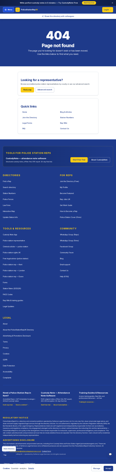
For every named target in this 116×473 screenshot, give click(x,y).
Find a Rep (7, 181)
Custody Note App (10, 235)
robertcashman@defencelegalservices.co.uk (25, 451)
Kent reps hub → (8, 405)
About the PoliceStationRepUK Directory (18, 330)
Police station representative (14, 241)
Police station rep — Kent (12, 264)
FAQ (23, 128)
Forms (5, 282)
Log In (107, 9)
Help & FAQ (64, 276)
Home (24, 112)
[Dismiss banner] (112, 3)
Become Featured (67, 193)
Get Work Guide (66, 205)
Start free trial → (46, 405)
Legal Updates (8, 306)
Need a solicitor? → (22, 405)
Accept (108, 468)
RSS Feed (16, 464)
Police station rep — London (14, 270)
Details (31, 468)
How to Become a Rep (68, 211)
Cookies (6, 354)
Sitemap (7, 464)
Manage (96, 468)
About (5, 324)
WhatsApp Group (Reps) (69, 235)
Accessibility (7, 372)
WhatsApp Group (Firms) (69, 241)
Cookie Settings (29, 464)
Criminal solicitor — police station (15, 247)
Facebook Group (66, 247)
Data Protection (9, 366)
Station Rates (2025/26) (12, 288)
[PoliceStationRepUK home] (26, 10)
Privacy (6, 348)
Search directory (9, 187)
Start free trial (89, 3)
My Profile (64, 187)
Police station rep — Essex (13, 276)
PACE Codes (8, 294)
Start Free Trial (79, 160)
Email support (65, 264)
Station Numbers (67, 117)
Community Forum (67, 253)
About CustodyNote (99, 160)
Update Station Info (10, 217)
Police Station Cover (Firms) (70, 217)
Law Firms (6, 205)
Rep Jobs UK (65, 199)
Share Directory (8, 449)
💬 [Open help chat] (110, 454)
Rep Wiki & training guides (13, 300)
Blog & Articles (66, 112)
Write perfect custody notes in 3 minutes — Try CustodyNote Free (49, 3)
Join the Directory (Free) (69, 181)
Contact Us (64, 128)
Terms (5, 342)
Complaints (7, 378)
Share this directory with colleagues (58, 16)
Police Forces (8, 199)
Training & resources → (87, 402)
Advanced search (45, 90)
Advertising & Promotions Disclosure (17, 336)
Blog (61, 259)
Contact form (46, 451)
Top (4, 455)
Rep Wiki (63, 123)
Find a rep (27, 90)
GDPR (5, 360)
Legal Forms (27, 123)
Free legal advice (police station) (15, 259)
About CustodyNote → (61, 405)
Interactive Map (9, 211)
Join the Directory (29, 117)
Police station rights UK (12, 253)
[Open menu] (8, 9)
